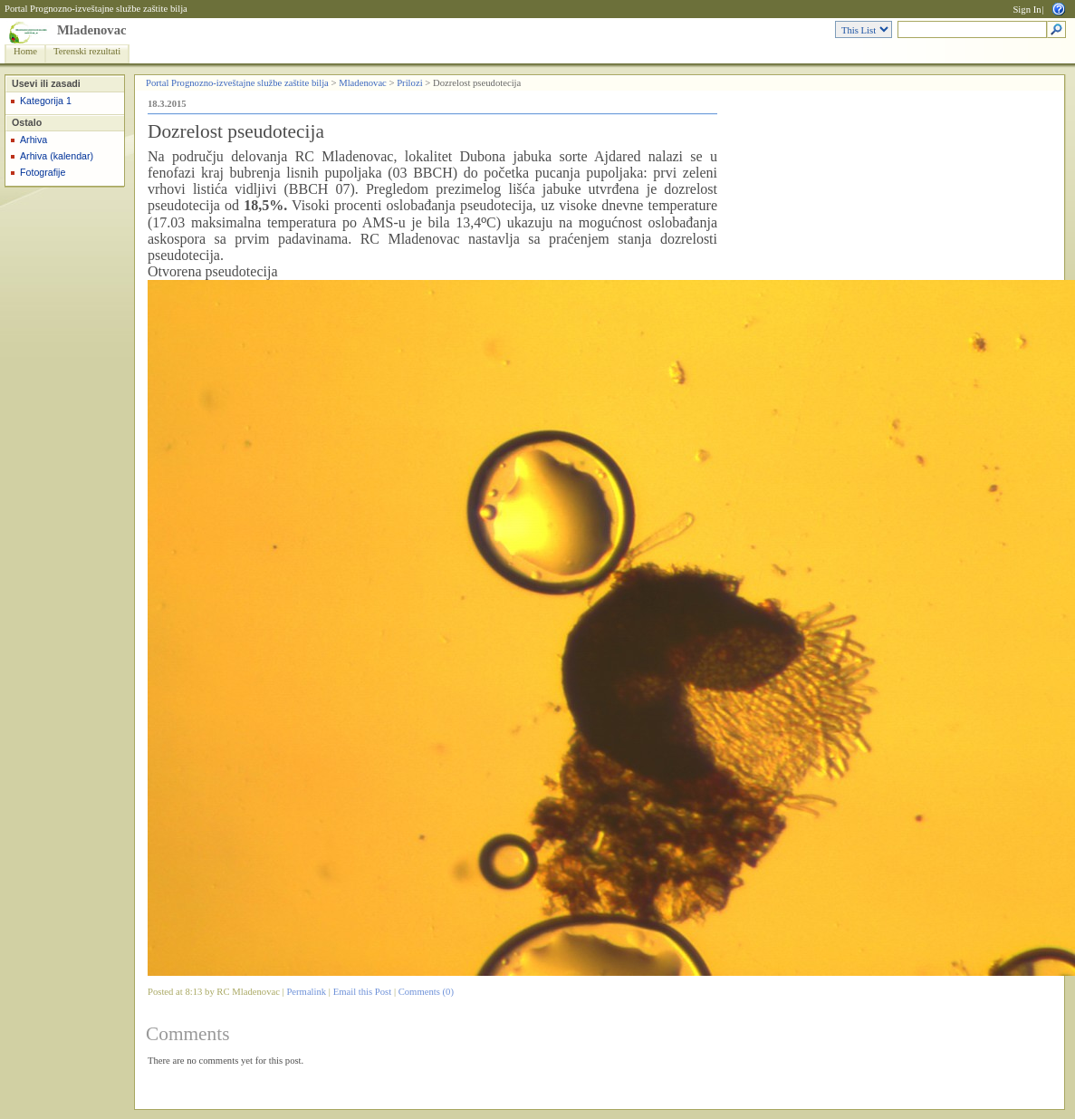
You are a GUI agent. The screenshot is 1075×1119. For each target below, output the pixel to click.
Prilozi (409, 83)
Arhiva (33, 139)
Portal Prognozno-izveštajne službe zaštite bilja (96, 9)
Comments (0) (426, 992)
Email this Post (362, 992)
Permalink (306, 992)
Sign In (1027, 9)
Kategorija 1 (46, 100)
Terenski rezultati (86, 51)
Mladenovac (92, 30)
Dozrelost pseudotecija (236, 131)
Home (25, 51)
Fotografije (42, 172)
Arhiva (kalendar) (56, 155)
